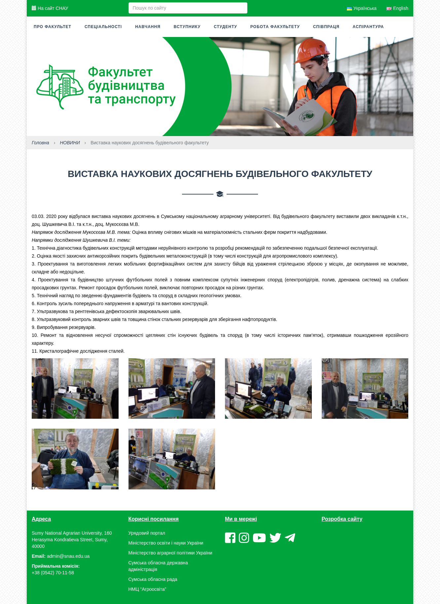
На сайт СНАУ (50, 8)
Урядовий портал (146, 533)
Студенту (225, 26)
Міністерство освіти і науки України (165, 543)
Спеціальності (103, 26)
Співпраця (326, 26)
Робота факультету (275, 26)
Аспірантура (368, 26)
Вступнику (187, 26)
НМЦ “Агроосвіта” (147, 589)
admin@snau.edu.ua (68, 556)
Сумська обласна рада (152, 579)
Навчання (148, 26)
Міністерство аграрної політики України (170, 552)
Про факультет (52, 26)
